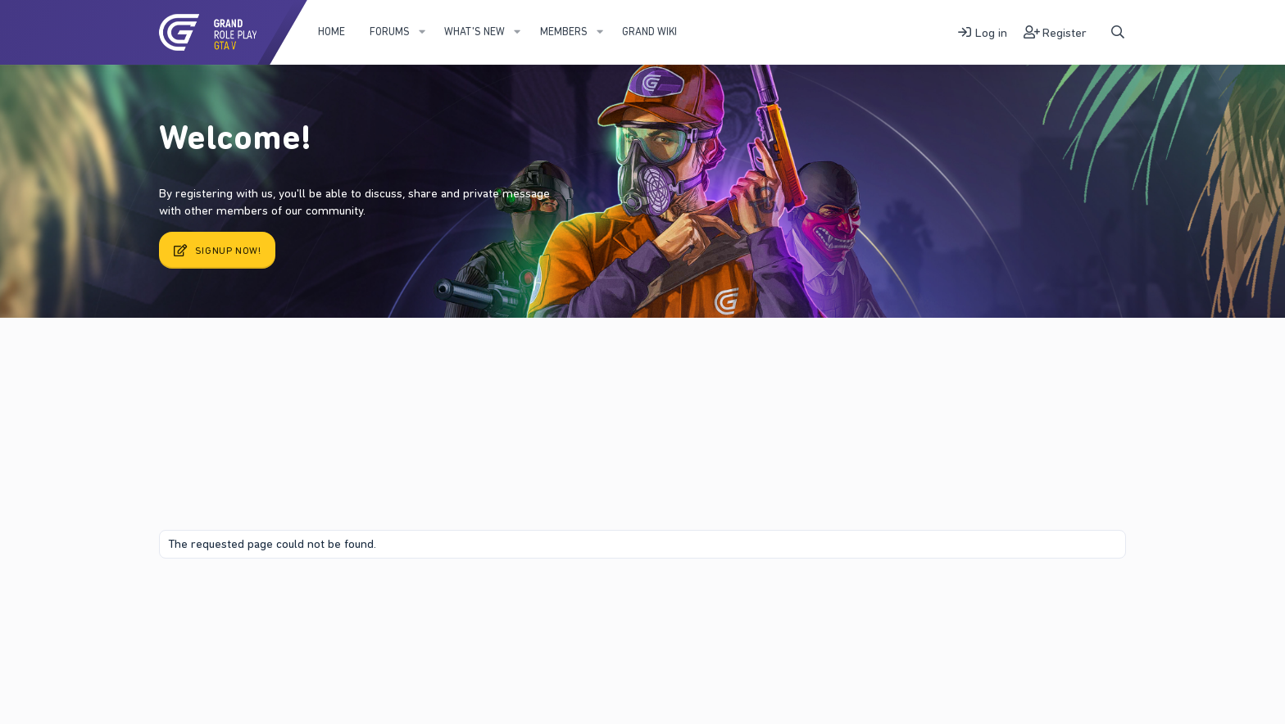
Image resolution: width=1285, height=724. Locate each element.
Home (331, 31)
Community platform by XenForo (988, 598)
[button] (422, 32)
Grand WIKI (649, 31)
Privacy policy (387, 599)
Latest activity (224, 359)
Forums (390, 31)
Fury (179, 599)
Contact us (232, 599)
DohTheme (1101, 612)
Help (439, 599)
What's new (474, 31)
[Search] (1117, 32)
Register (305, 359)
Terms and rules (305, 599)
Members (564, 31)
